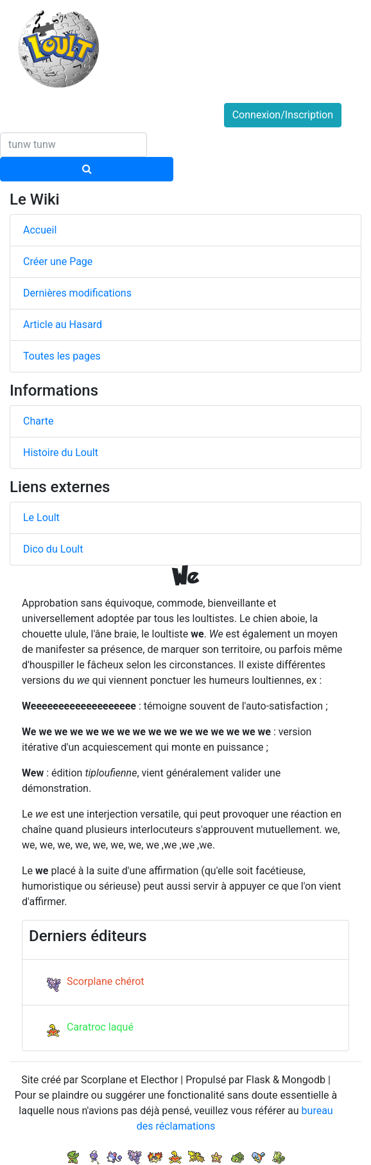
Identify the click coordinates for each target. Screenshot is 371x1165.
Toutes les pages (62, 356)
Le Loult (41, 517)
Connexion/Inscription (282, 115)
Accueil (39, 230)
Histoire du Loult (60, 452)
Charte (38, 421)
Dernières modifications (77, 293)
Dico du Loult (53, 549)
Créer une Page (57, 261)
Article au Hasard (62, 324)
